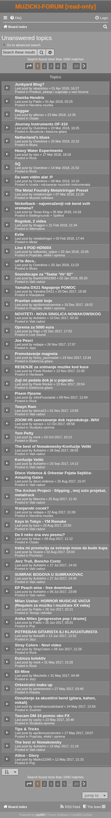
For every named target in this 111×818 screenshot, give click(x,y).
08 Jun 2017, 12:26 (68, 649)
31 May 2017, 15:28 (58, 662)
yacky (37, 719)
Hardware (36, 374)
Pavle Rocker (42, 371)
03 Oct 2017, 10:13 (58, 437)
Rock (33, 158)
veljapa (38, 344)
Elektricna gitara (41, 361)
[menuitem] (16, 17)
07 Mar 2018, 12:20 (70, 194)
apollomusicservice (47, 304)
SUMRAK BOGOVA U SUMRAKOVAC (49, 574)
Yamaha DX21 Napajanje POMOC (45, 287)
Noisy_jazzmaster (46, 357)
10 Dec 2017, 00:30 (64, 318)
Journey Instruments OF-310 (41, 124)
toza (36, 525)
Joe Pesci (24, 340)
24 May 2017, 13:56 (81, 706)
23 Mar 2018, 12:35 (61, 115)
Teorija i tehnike (40, 613)
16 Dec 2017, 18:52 (79, 304)
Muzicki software (41, 198)
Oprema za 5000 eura (34, 327)
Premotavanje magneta (36, 353)
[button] (29, 65)
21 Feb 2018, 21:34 (63, 225)
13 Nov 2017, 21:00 (70, 371)
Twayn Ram (25, 406)
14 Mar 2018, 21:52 (65, 168)
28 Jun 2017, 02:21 (59, 609)
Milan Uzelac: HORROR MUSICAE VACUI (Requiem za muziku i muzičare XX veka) (52, 603)
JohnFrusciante (44, 397)
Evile (19, 234)
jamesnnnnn (42, 689)
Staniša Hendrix (29, 97)
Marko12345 (42, 759)
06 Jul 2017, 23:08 (63, 591)
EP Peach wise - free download (43, 587)
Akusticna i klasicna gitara (48, 131)
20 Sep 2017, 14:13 (64, 463)
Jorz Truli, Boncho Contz (38, 561)
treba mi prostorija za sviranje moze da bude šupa (61, 548)
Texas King (41, 212)
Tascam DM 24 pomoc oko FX (42, 716)
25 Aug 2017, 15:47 (71, 481)
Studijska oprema (41, 427)
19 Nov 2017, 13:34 (76, 357)
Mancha (39, 499)
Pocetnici (36, 555)
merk (36, 437)
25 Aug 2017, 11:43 (63, 499)
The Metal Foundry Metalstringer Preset (51, 190)
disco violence (43, 481)
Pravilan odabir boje (33, 300)
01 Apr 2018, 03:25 (59, 101)
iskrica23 (39, 410)
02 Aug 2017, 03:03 (60, 552)
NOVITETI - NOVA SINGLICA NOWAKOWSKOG (58, 314)
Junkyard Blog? (29, 84)
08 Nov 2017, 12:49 (73, 397)
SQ (17, 164)
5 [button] (64, 66)
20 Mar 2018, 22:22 (65, 141)
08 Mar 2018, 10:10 (65, 181)
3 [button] (51, 66)
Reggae (22, 111)
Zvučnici (35, 710)
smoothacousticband (48, 706)
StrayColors (41, 649)
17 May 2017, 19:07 (79, 733)
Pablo (37, 101)
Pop (32, 626)
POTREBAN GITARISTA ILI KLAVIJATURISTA (56, 632)
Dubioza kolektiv (30, 658)
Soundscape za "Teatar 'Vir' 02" (44, 274)
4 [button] (58, 66)
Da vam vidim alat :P (34, 177)
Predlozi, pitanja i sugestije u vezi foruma (58, 92)
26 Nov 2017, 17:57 (61, 344)
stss (36, 154)
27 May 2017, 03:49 (69, 689)
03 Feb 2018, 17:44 (70, 238)
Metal (33, 242)
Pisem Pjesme (28, 393)
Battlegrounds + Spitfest (46, 215)
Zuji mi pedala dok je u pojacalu (44, 380)
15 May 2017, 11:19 (64, 746)
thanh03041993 (44, 278)
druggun (39, 225)
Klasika (34, 692)
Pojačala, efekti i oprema (47, 255)
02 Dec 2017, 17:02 (58, 331)
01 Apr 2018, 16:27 (65, 88)
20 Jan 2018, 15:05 (75, 251)
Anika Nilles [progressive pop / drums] (50, 618)
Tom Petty (24, 433)
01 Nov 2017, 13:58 (64, 410)
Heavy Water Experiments (39, 150)
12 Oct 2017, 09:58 (61, 424)
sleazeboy (40, 88)
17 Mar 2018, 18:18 (57, 154)
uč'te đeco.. (25, 261)
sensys (38, 424)
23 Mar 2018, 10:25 (65, 128)
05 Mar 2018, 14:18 (67, 212)
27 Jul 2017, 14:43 (63, 565)
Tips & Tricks (27, 729)
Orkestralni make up (33, 685)
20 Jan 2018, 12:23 (65, 265)
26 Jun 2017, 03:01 (59, 622)
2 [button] (44, 66)
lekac (37, 538)
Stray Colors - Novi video (38, 645)
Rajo (36, 331)
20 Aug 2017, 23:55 (57, 525)
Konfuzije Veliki (29, 459)
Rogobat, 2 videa (30, 221)
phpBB (40, 815)
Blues (33, 145)
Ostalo (34, 118)
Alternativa (37, 228)
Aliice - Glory (27, 755)
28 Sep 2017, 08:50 (64, 450)
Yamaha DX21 (43, 291)
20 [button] (76, 66)
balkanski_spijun (45, 251)
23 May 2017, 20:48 (59, 719)
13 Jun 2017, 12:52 (62, 636)
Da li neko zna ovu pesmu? (40, 534)
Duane (38, 552)
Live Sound (37, 334)
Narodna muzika (41, 105)
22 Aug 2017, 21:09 (61, 512)
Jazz (32, 348)
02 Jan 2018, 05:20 (73, 278)
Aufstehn (39, 318)
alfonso (38, 115)
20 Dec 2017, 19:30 (72, 291)
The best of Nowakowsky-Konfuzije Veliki (53, 446)
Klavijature (36, 295)
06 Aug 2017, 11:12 (58, 538)
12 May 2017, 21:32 (69, 759)
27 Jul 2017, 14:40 (63, 578)
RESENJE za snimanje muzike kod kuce (52, 367)
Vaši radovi (37, 281)
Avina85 (39, 636)
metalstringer (42, 194)
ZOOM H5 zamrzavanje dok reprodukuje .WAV (57, 420)
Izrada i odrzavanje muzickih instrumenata (59, 184)
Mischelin (40, 675)
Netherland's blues (32, 137)
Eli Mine (22, 671)
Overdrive (40, 128)
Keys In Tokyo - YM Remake (40, 521)
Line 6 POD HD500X (33, 247)
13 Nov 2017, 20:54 (70, 384)
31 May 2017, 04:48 (64, 675)
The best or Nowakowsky (38, 742)
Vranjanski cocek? (32, 508)
